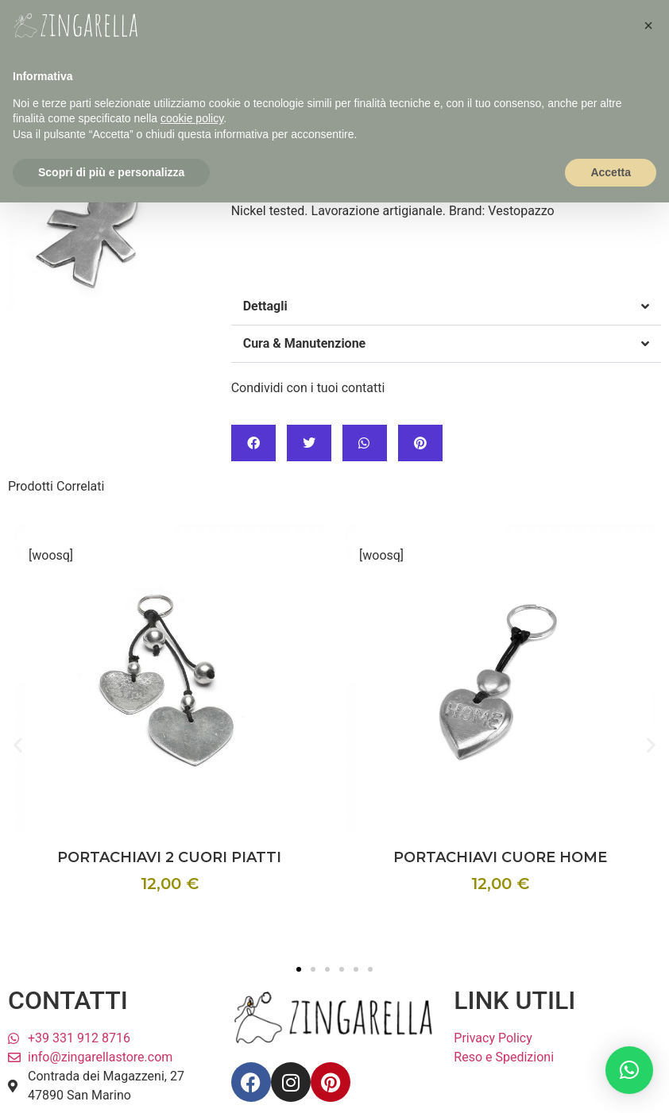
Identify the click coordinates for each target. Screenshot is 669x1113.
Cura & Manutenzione (304, 343)
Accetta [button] (610, 172)
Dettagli (265, 306)
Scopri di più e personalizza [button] (111, 172)
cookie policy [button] (191, 118)
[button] (446, 306)
